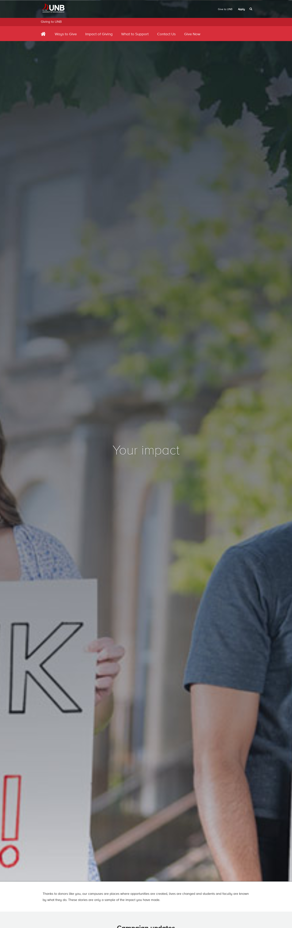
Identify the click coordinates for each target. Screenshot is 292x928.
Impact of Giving (99, 34)
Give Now (192, 34)
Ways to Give (66, 34)
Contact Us (166, 34)
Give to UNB (225, 9)
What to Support (135, 34)
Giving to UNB (51, 22)
